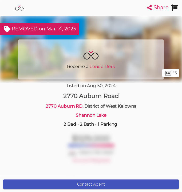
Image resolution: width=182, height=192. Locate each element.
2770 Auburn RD (64, 106)
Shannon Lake (91, 115)
